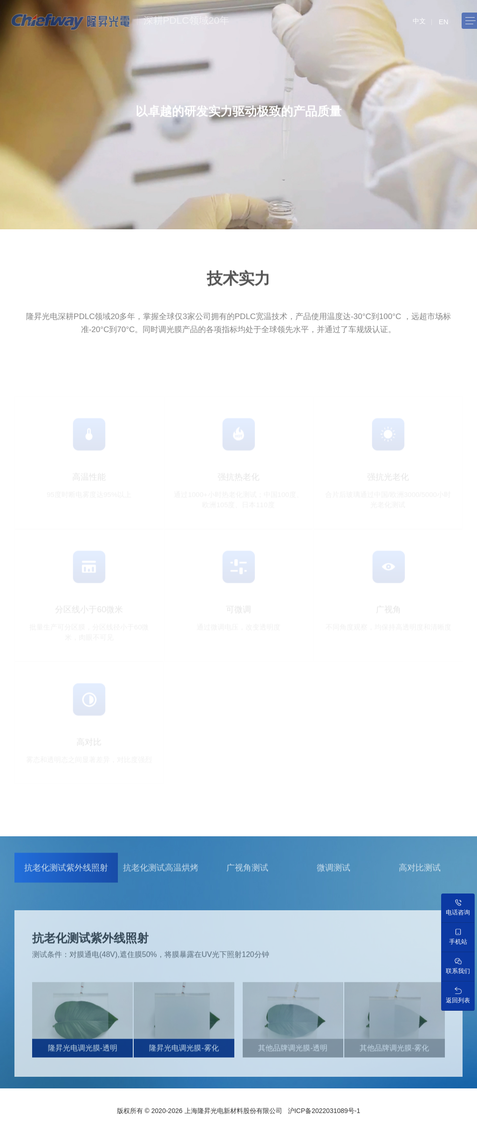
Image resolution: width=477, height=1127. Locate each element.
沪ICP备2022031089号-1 (324, 1110)
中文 (419, 21)
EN (444, 22)
